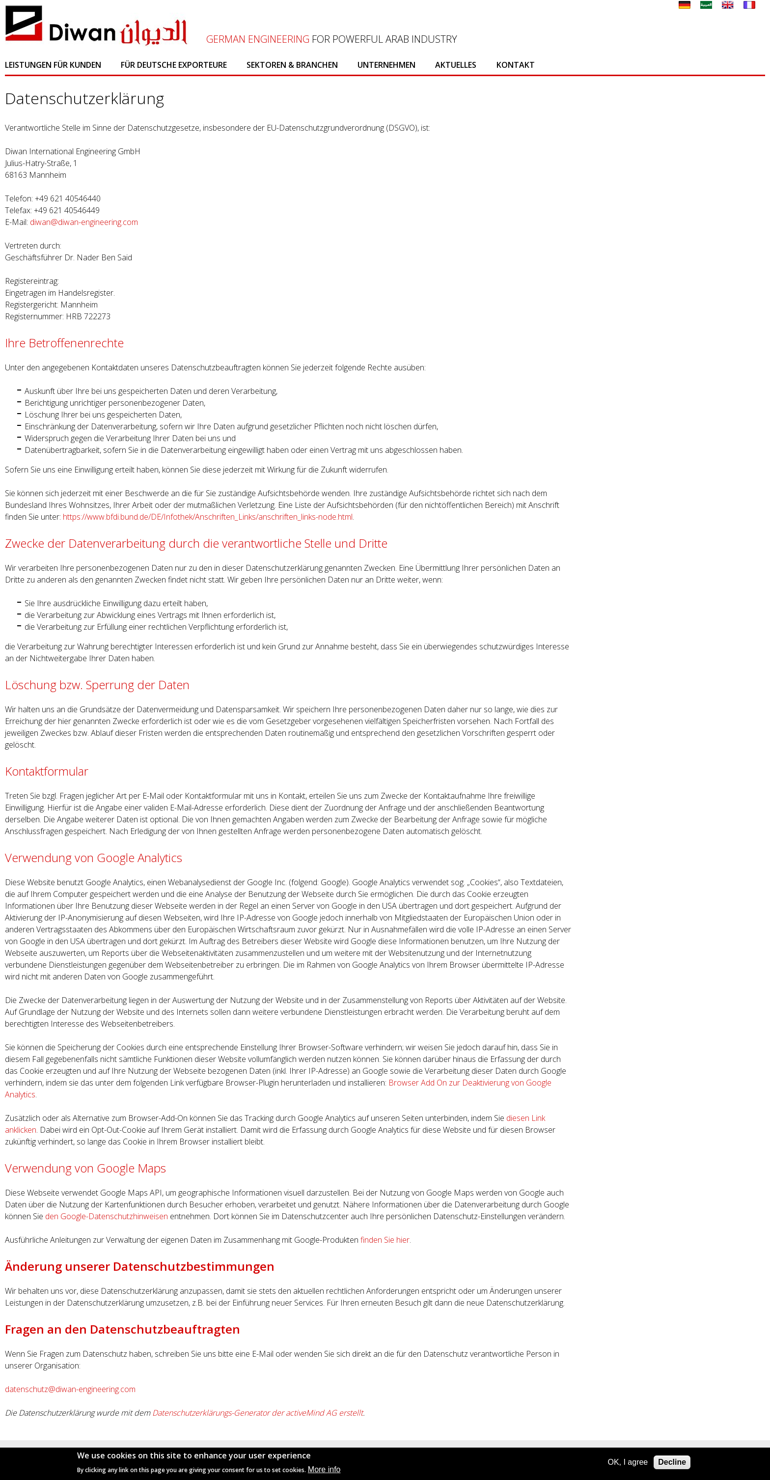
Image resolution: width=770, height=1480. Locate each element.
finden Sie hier (384, 1239)
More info (324, 1469)
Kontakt (515, 64)
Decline (672, 1462)
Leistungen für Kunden (53, 64)
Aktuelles (455, 64)
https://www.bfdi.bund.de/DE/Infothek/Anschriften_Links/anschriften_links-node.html (208, 516)
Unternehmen (386, 64)
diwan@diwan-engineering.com (84, 222)
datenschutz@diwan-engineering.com (70, 1389)
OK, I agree (627, 1462)
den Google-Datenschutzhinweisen (106, 1216)
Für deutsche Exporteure (174, 64)
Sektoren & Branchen (292, 64)
